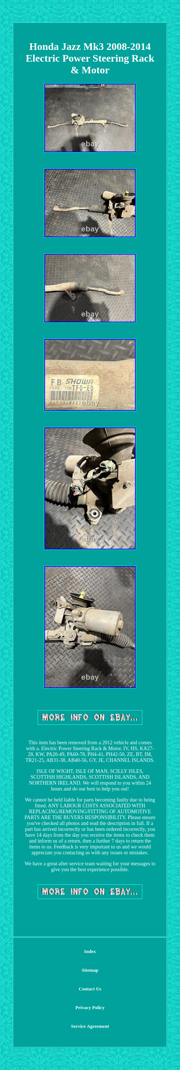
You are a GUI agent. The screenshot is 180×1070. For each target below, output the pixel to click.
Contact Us (90, 989)
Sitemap (90, 970)
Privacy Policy (90, 1007)
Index (90, 951)
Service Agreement (90, 1026)
